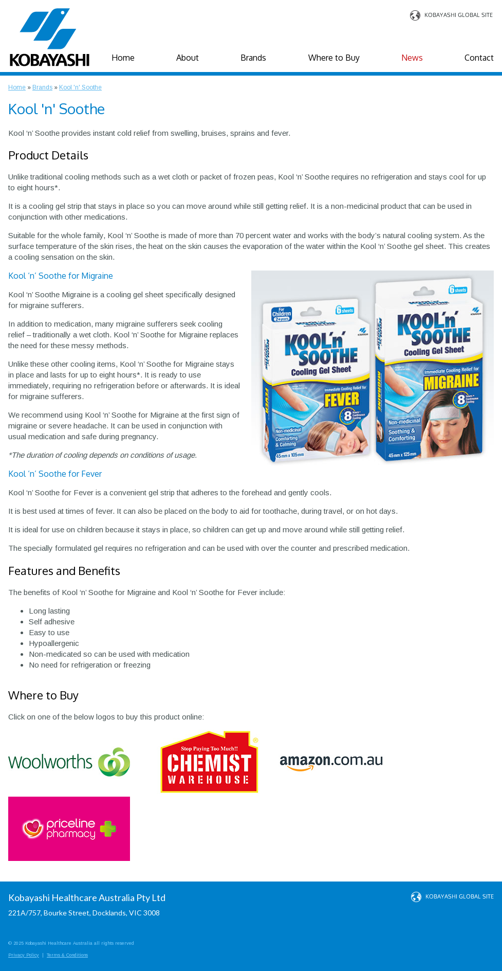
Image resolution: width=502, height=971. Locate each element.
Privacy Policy (23, 955)
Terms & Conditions (67, 955)
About (187, 57)
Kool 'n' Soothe (80, 87)
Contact (479, 57)
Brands (253, 57)
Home (123, 57)
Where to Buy (334, 57)
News (412, 57)
